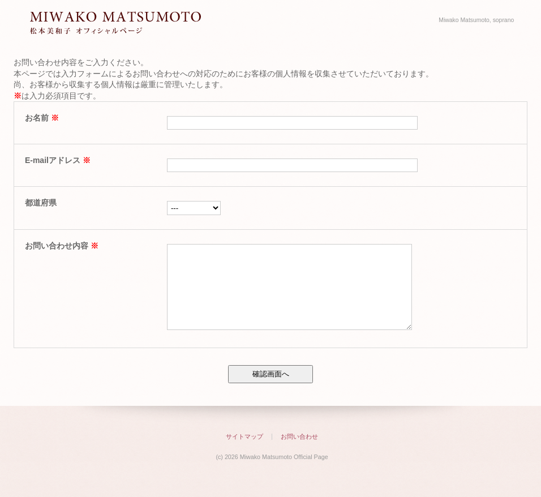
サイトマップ (244, 453)
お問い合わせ (299, 453)
